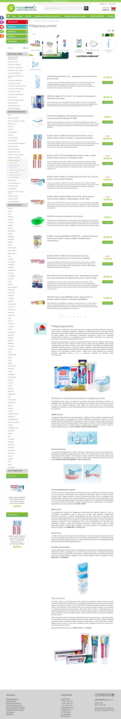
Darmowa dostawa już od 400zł (15, 708)
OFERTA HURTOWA (97, 16)
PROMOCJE (12, 31)
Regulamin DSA (11, 701)
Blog (20, 16)
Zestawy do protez (35, 69)
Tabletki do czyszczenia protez (79, 51)
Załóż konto (112, 4)
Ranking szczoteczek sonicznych (47, 16)
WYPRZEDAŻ (12, 41)
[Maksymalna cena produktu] (24, 48)
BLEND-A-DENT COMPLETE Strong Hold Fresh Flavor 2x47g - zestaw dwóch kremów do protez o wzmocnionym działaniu (17, 540)
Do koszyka (107, 82)
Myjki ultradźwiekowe (50, 51)
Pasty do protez (64, 50)
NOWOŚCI (11, 36)
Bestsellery (13, 514)
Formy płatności (11, 705)
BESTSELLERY (13, 22)
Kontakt (110, 16)
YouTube (28, 16)
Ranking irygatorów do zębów (75, 16)
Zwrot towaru (10, 712)
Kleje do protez (35, 50)
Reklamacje (9, 714)
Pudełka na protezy (94, 50)
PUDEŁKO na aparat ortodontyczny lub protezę (65, 216)
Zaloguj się (103, 4)
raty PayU (19, 705)
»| (85, 317)
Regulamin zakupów (12, 699)
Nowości (12, 476)
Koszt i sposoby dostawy (13, 703)
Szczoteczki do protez (108, 51)
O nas (14, 16)
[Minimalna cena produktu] (8, 48)
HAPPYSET (12, 27)
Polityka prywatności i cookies (15, 710)
